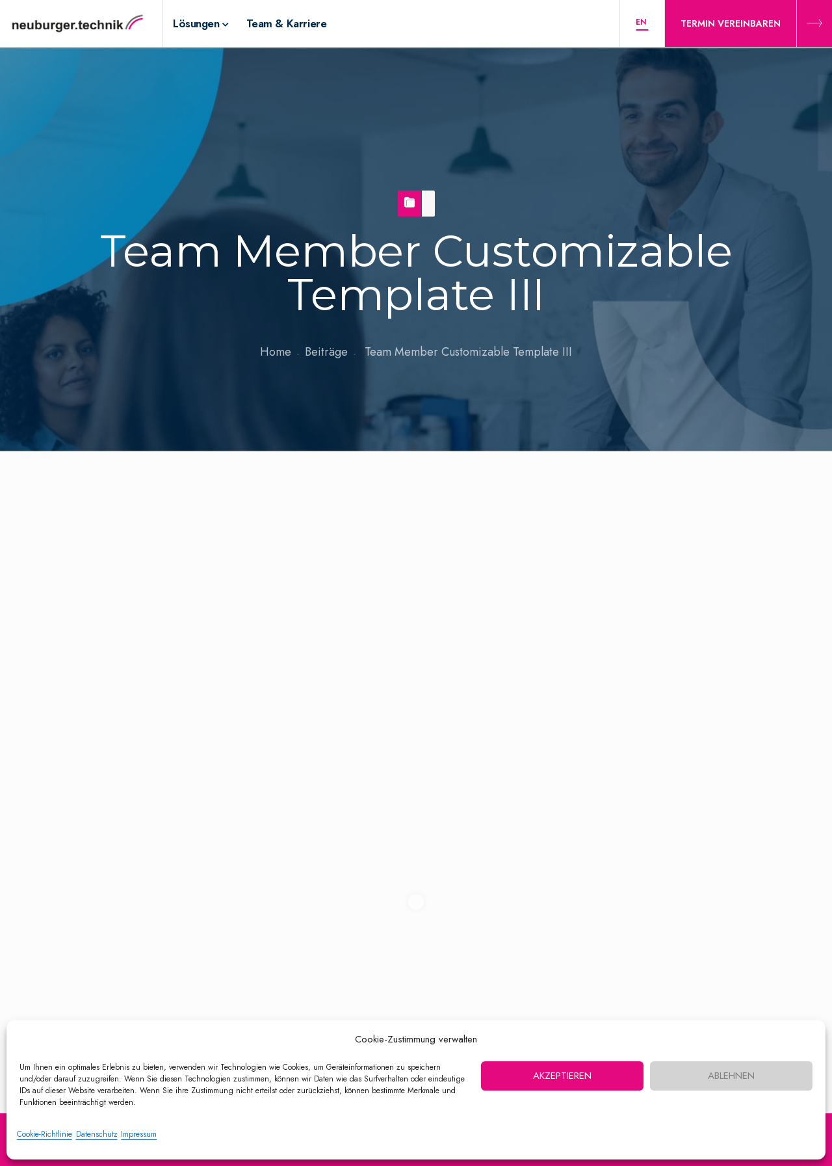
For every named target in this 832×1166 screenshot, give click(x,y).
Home (275, 351)
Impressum (139, 1134)
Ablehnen (731, 1075)
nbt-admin (184, 597)
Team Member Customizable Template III (117, 518)
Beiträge (326, 351)
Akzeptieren (562, 1075)
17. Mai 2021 (95, 597)
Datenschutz (97, 1134)
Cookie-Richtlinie (44, 1134)
